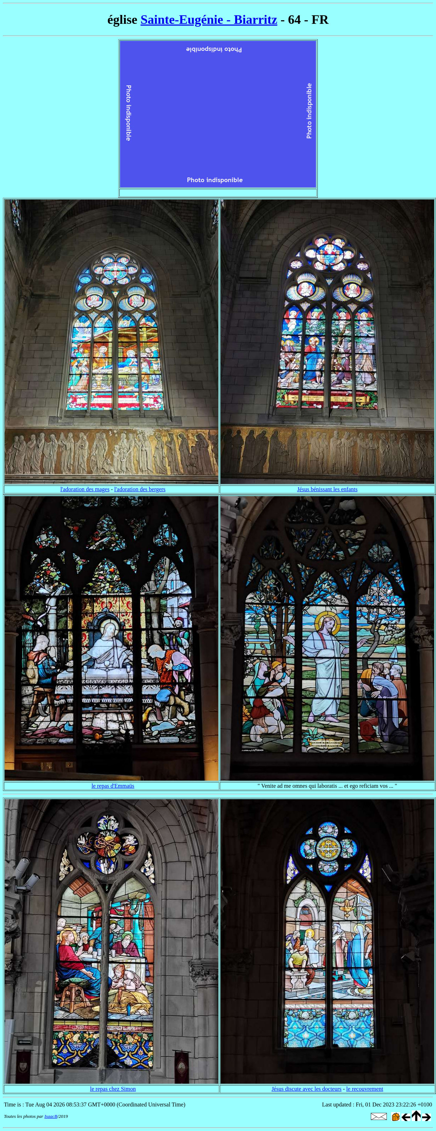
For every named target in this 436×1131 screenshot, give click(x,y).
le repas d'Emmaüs (113, 786)
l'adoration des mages (84, 489)
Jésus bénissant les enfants (327, 489)
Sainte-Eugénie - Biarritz (209, 19)
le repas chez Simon (113, 1089)
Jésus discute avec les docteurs (306, 1089)
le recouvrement (364, 1089)
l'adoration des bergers (140, 489)
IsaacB (51, 1116)
